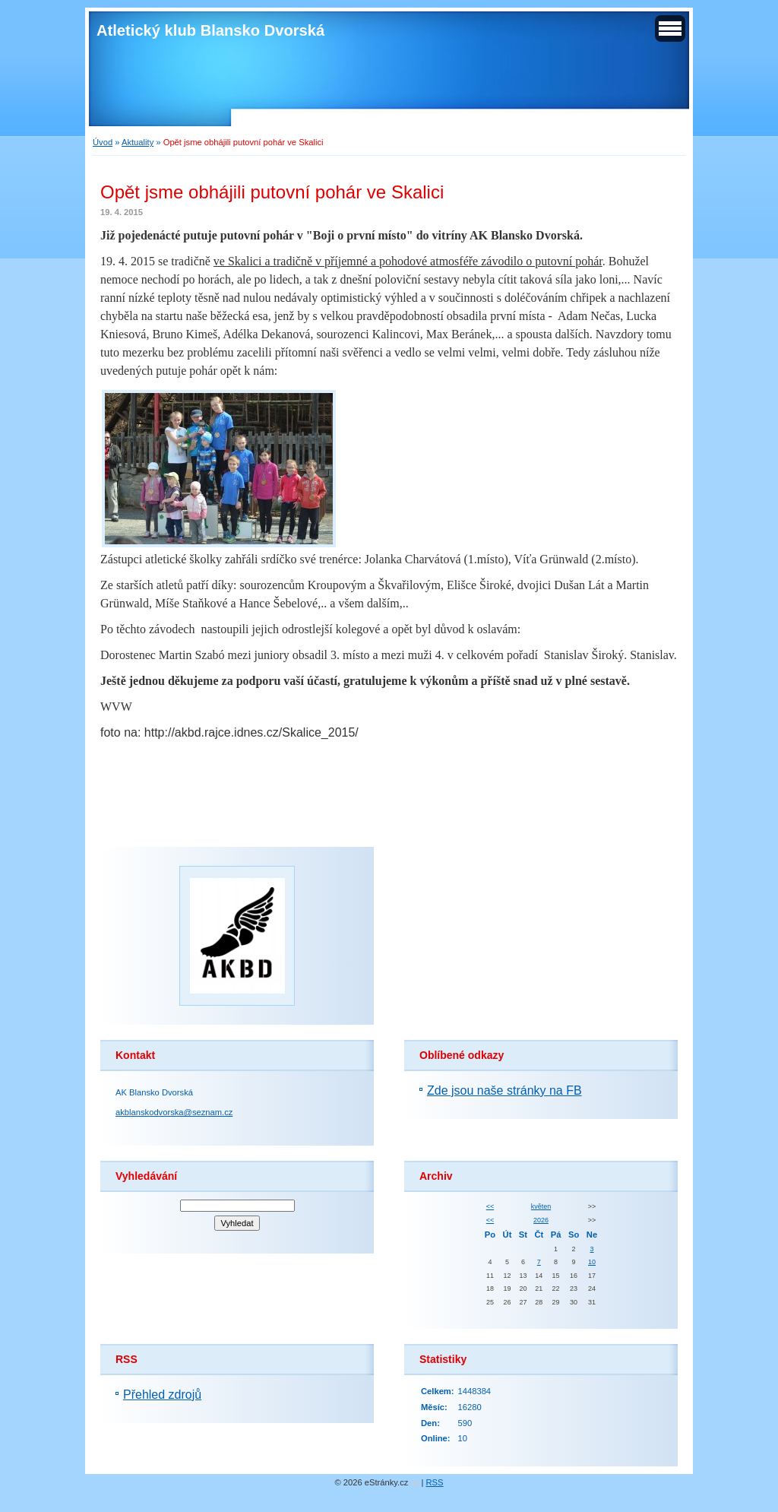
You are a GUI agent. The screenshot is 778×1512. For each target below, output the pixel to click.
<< (490, 1206)
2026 (541, 1220)
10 (592, 1262)
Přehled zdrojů (162, 1394)
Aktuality (137, 142)
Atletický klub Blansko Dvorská (210, 30)
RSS (435, 1482)
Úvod (102, 142)
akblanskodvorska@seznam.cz (173, 1112)
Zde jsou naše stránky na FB (504, 1090)
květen (541, 1206)
